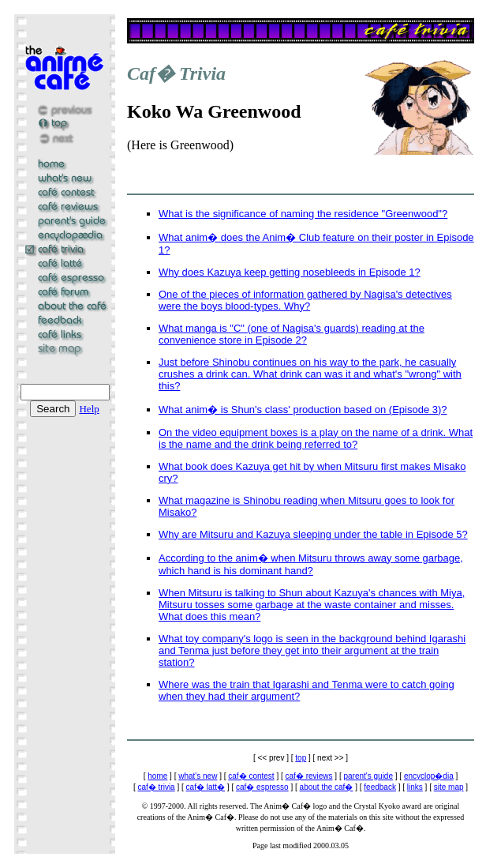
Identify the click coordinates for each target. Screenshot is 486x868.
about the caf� (326, 787)
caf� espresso (262, 787)
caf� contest (251, 776)
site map (449, 787)
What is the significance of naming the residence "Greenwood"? (303, 214)
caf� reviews (309, 776)
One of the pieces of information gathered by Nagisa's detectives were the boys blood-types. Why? (305, 300)
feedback (380, 787)
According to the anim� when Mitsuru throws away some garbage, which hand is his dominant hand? (311, 564)
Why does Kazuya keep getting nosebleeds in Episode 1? (290, 272)
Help (89, 409)
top (300, 757)
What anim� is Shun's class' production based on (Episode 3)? (303, 409)
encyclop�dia (429, 776)
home (157, 776)
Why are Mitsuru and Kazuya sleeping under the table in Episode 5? (313, 534)
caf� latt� (205, 787)
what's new (197, 776)
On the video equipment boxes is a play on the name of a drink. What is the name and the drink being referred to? (316, 438)
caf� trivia (155, 787)
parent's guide (368, 776)
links (415, 787)
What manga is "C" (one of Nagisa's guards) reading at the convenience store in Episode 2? (291, 334)
